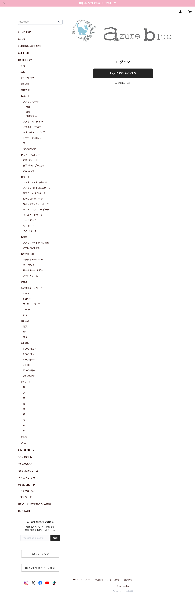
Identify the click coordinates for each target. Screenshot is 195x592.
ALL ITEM (23, 53)
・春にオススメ (25, 463)
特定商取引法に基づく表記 (107, 579)
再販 (23, 72)
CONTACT (24, 511)
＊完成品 (25, 84)
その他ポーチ (30, 231)
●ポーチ (25, 177)
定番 (28, 107)
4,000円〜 (29, 359)
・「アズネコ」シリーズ (29, 477)
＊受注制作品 (27, 78)
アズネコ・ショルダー (33, 121)
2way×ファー (30, 171)
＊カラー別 (26, 382)
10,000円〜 (29, 370)
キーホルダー (30, 265)
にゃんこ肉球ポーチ (33, 198)
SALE (23, 442)
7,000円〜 (29, 365)
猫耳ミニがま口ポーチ (34, 193)
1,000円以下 (29, 348)
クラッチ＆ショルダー (33, 137)
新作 (23, 66)
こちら (128, 83)
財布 (25, 315)
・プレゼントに (25, 456)
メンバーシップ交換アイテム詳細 (34, 504)
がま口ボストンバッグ (34, 132)
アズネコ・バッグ (31, 101)
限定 (28, 111)
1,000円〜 (28, 354)
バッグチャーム (30, 275)
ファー (26, 143)
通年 (25, 337)
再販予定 (25, 90)
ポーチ (26, 309)
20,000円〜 (29, 375)
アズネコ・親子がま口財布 (36, 242)
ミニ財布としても (31, 248)
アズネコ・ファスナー (33, 127)
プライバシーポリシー (80, 579)
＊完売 (24, 436)
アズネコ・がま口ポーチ (35, 182)
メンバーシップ (40, 554)
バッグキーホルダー (33, 259)
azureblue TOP (27, 449)
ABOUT (22, 39)
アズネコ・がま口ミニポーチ (37, 187)
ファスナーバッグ (31, 304)
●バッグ (25, 96)
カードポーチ (29, 220)
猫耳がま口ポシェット (34, 165)
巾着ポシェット (30, 160)
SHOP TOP (24, 32)
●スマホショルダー (30, 154)
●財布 (24, 237)
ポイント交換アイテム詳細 (40, 568)
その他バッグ (29, 148)
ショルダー (28, 298)
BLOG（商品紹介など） (29, 46)
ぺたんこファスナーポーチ (36, 209)
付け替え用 (31, 116)
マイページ (26, 497)
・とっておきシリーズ (28, 470)
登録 (55, 537)
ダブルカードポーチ (33, 215)
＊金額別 (25, 343)
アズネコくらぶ (28, 491)
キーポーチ (28, 225)
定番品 (24, 281)
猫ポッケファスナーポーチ (36, 204)
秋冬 (25, 332)
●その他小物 (27, 254)
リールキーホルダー (33, 270)
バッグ (26, 293)
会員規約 (128, 579)
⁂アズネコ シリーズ (32, 288)
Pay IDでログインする (123, 73)
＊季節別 (25, 321)
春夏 (25, 326)
